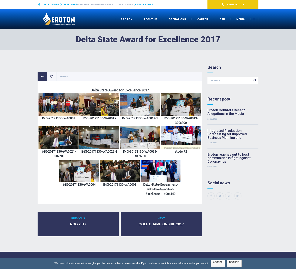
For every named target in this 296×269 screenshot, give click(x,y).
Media (240, 19)
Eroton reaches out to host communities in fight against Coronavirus (229, 158)
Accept (217, 262)
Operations (177, 19)
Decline (234, 262)
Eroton (126, 19)
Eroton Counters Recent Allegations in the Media (226, 112)
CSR (222, 19)
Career (202, 19)
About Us (150, 19)
